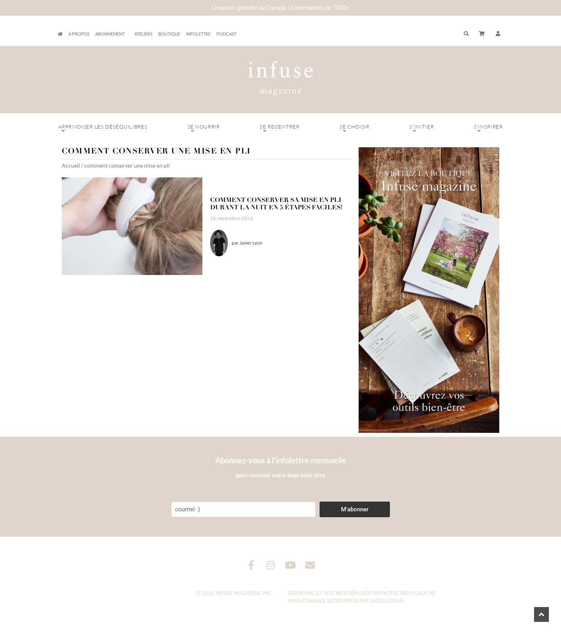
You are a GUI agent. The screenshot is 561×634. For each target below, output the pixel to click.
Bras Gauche (418, 593)
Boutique (169, 33)
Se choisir (354, 128)
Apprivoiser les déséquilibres (103, 128)
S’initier (421, 128)
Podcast (226, 33)
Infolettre (198, 33)
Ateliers (143, 33)
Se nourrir (203, 128)
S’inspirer (488, 128)
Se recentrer (279, 128)
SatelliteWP (387, 601)
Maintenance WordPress (323, 601)
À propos (78, 33)
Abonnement (112, 34)
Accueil (71, 165)
